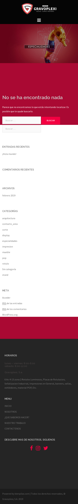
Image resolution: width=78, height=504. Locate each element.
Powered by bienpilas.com (15, 493)
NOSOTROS (11, 411)
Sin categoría (9, 269)
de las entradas (12, 303)
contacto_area (10, 223)
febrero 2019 (8, 195)
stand (5, 274)
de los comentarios (14, 309)
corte (5, 229)
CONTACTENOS (13, 428)
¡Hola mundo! (9, 153)
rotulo (5, 263)
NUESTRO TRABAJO (15, 422)
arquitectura (8, 218)
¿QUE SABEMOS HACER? (17, 417)
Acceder (6, 297)
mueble (6, 252)
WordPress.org (10, 314)
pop (4, 257)
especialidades (9, 240)
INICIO (8, 405)
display (6, 235)
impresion (7, 246)
